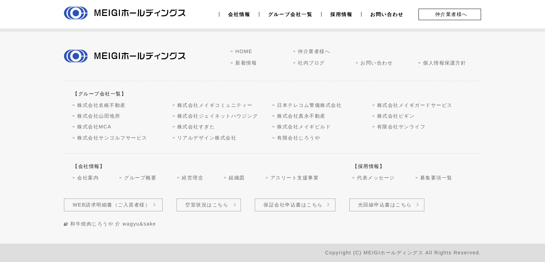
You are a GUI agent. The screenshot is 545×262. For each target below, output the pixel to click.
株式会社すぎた (196, 126)
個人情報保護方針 (444, 63)
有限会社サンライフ (401, 126)
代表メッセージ (376, 177)
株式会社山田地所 (98, 116)
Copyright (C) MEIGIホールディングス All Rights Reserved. (403, 252)
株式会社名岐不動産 (101, 105)
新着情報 (246, 63)
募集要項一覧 (436, 177)
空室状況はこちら (206, 205)
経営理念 (192, 177)
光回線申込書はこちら (385, 205)
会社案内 (88, 177)
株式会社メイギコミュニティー (215, 105)
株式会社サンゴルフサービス (112, 138)
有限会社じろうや (298, 138)
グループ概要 (140, 177)
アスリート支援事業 (294, 177)
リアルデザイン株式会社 (207, 138)
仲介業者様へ (451, 14)
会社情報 (239, 14)
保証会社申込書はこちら (293, 205)
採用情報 (341, 14)
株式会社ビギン (396, 116)
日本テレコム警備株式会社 (309, 105)
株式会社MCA (94, 126)
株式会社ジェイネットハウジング (217, 116)
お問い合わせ (387, 14)
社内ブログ (311, 63)
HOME (243, 51)
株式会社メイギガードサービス (415, 105)
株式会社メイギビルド (304, 126)
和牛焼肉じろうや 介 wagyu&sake (113, 224)
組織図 (237, 177)
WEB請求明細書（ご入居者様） (111, 205)
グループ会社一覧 (290, 14)
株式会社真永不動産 (301, 116)
